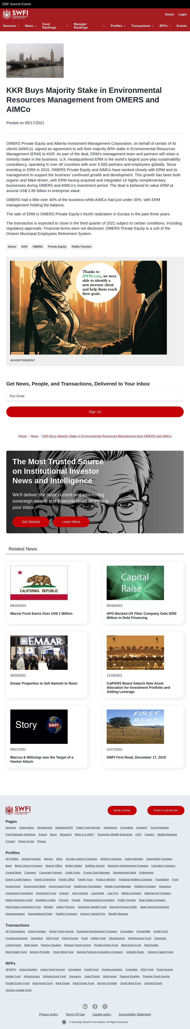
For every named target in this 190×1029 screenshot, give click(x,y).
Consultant (126, 931)
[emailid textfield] (95, 396)
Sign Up (95, 412)
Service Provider (40, 951)
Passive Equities (51, 945)
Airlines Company (111, 858)
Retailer (48, 906)
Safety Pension (65, 906)
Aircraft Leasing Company (81, 858)
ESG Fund (52, 938)
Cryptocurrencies (112, 969)
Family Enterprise (45, 879)
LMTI (138, 834)
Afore (59, 858)
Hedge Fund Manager (118, 886)
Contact (10, 841)
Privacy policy (48, 1014)
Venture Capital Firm (92, 913)
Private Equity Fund (106, 945)
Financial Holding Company (135, 879)
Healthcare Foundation (87, 886)
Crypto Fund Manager (96, 872)
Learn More (76, 523)
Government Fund (60, 886)
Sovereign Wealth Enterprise (114, 834)
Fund (175, 879)
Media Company (131, 893)
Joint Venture (80, 893)
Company (30, 872)
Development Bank (124, 872)
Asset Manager (134, 858)
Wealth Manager (118, 913)
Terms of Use (26, 841)
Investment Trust (46, 893)
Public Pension (127, 900)
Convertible (143, 931)
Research (65, 834)
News (29, 25)
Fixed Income (70, 938)
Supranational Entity (40, 913)
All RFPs (11, 969)
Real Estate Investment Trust (23, 906)
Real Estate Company (152, 900)
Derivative (37, 938)
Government (13, 886)
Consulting (126, 827)
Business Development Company (128, 865)
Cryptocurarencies (17, 938)
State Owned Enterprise (154, 906)
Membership (44, 827)
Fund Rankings (49, 26)
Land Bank (97, 893)
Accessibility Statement (135, 1014)
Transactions (139, 25)
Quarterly (141, 827)
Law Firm (113, 893)
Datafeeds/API (64, 827)
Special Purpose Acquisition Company (100, 951)
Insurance (165, 886)
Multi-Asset (31, 945)
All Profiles (12, 858)
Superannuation (15, 913)
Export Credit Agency (18, 879)
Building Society (95, 865)
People (76, 900)
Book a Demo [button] (122, 810)
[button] (11, 26)
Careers (149, 834)
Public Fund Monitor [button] (166, 810)
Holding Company (145, 886)
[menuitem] (12, 829)
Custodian (131, 969)
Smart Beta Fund (63, 951)
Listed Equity (13, 945)
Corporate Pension (50, 872)
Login (183, 14)
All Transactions (15, 931)
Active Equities (37, 931)
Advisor (48, 858)
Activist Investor (31, 858)
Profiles (116, 25)
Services (9, 25)
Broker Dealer (73, 865)
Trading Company (66, 913)
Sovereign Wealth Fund (92, 906)
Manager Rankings (81, 26)
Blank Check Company (29, 865)
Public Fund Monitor (88, 827)
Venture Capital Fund (160, 951)
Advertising (110, 827)
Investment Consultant (19, 893)
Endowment (146, 872)
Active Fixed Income (61, 931)
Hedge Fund (98, 938)
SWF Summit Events (16, 4)
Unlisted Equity (135, 951)
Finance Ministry (106, 879)
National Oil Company (158, 893)
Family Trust (85, 879)
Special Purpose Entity (123, 906)
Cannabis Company (163, 865)
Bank (9, 865)
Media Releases (167, 834)
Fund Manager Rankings (21, 834)
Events (182, 25)
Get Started (35, 523)
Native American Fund (19, 900)
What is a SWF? (84, 834)
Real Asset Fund (131, 945)
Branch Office (54, 865)
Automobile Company (159, 858)
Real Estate (151, 945)
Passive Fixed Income (77, 945)
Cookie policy (102, 1014)
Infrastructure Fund (139, 938)
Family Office (67, 879)
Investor (64, 893)
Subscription (26, 827)
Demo (169, 14)
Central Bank (13, 872)
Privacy (41, 841)
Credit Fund (160, 931)
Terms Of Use (75, 1014)
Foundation (162, 879)
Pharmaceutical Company (99, 900)
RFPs (164, 25)
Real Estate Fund (16, 951)
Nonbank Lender (46, 900)
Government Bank (35, 886)
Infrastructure (117, 938)
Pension (64, 900)
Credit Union (72, 872)
